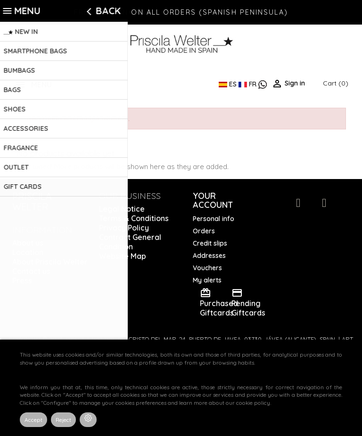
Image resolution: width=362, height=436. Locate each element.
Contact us (31, 271)
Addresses (209, 255)
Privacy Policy (124, 227)
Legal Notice (122, 209)
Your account (213, 200)
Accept (33, 419)
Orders (204, 231)
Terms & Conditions (134, 218)
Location (27, 252)
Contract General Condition (130, 241)
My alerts (207, 280)
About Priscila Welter (50, 261)
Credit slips (210, 243)
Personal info (213, 218)
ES (229, 84)
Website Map (122, 256)
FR (248, 84)
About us (27, 243)
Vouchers (207, 268)
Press (22, 280)
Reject (63, 419)
